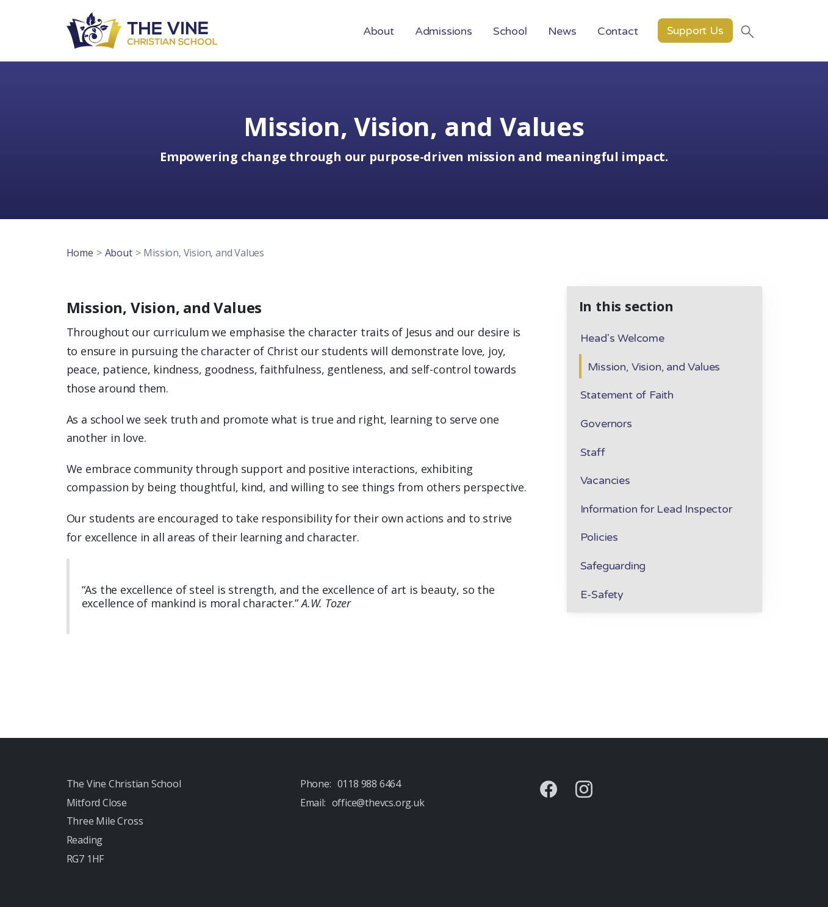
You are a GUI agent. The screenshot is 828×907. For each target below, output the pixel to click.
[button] (378, 30)
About (118, 252)
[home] (142, 30)
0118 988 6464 (369, 783)
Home (80, 252)
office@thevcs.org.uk (378, 802)
